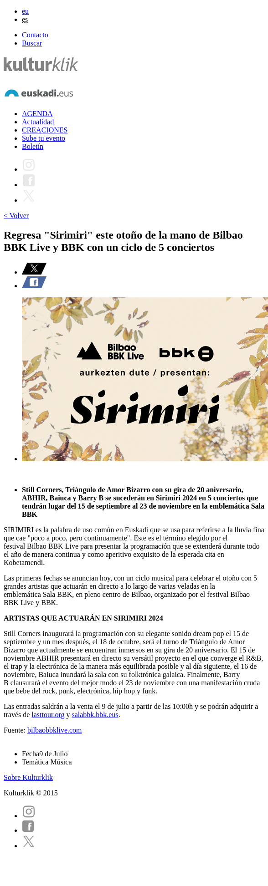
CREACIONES (44, 130)
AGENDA (37, 113)
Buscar (32, 43)
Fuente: (15, 730)
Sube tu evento (43, 138)
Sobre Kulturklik (28, 777)
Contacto (35, 35)
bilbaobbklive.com (54, 730)
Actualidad (38, 122)
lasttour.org (47, 714)
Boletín (32, 146)
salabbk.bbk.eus (95, 714)
